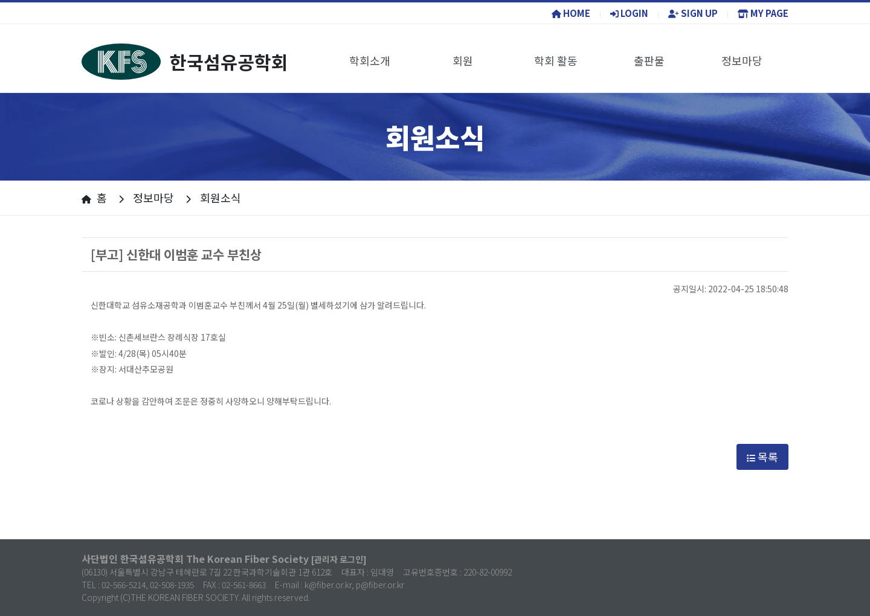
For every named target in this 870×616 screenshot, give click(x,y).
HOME (571, 13)
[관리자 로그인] (339, 559)
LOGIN (629, 13)
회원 (463, 60)
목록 (762, 456)
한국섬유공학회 (185, 61)
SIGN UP (693, 13)
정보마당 (741, 60)
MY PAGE (763, 13)
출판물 (649, 60)
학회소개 (369, 60)
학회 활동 (556, 60)
